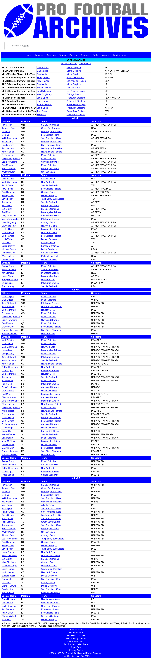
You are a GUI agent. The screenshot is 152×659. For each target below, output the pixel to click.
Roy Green (7, 125)
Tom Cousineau (9, 387)
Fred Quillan (7, 518)
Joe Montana (8, 525)
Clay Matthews (9, 216)
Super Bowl (76, 647)
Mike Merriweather (10, 219)
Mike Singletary (44, 94)
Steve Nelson (8, 404)
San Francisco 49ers (51, 138)
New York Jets (73, 88)
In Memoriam (76, 629)
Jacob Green (8, 185)
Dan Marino (42, 71)
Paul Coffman (8, 522)
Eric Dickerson (44, 91)
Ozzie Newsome (9, 162)
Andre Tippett (8, 411)
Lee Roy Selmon (10, 539)
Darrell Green (8, 569)
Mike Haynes (43, 81)
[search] (48, 46)
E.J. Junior (7, 209)
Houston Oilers (48, 310)
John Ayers (7, 508)
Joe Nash (6, 202)
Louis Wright (8, 239)
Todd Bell (6, 242)
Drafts (96, 55)
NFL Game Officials (76, 635)
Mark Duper (7, 300)
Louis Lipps (42, 98)
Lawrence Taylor (9, 226)
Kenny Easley (43, 77)
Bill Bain (5, 135)
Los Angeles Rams (75, 91)
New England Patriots (51, 152)
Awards (105, 55)
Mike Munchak (8, 310)
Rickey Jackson (9, 555)
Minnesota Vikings (50, 273)
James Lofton (8, 128)
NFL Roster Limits (75, 641)
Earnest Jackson (10, 330)
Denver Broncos (49, 239)
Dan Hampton (8, 192)
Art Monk (6, 131)
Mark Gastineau (44, 88)
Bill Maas (41, 114)
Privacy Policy (76, 650)
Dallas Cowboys (49, 195)
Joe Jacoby (7, 142)
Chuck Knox (43, 67)
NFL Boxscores (76, 632)
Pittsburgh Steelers (76, 98)
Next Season (85, 63)
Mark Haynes (8, 232)
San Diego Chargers (51, 330)
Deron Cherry (8, 246)
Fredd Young (8, 286)
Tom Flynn (42, 111)
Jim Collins (7, 205)
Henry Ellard (7, 276)
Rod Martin (7, 212)
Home (28, 55)
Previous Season (69, 63)
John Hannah (8, 152)
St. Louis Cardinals (50, 125)
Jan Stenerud (8, 273)
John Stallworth (9, 303)
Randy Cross (8, 145)
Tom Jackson (8, 391)
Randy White (8, 195)
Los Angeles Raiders (76, 81)
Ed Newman (7, 155)
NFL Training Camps (76, 638)
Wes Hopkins (8, 256)
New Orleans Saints (50, 555)
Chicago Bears (74, 94)
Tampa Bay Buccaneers (52, 199)
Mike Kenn (7, 505)
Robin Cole (7, 384)
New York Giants (49, 226)
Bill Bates (6, 619)
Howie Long (7, 189)
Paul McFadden (44, 104)
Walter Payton (8, 172)
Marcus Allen (8, 327)
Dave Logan (7, 199)
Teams (62, 55)
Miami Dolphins (74, 67)
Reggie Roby (8, 266)
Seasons (51, 55)
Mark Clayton (8, 296)
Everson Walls (8, 576)
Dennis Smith (8, 259)
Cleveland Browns (50, 162)
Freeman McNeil (9, 333)
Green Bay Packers (76, 111)
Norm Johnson (9, 269)
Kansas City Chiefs (76, 114)
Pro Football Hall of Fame (76, 644)
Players (73, 55)
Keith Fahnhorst (9, 138)
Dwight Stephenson (11, 158)
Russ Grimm (8, 148)
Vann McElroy (8, 441)
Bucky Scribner (9, 606)
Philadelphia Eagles (76, 104)
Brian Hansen (8, 599)
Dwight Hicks (8, 589)
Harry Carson (8, 552)
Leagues (39, 55)
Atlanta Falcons (48, 505)
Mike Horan (7, 603)
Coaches (84, 55)
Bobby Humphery (10, 279)
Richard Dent (8, 179)
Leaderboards (119, 55)
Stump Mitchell (9, 616)
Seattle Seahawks (75, 77)
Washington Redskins (51, 131)
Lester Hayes (8, 229)
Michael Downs (9, 249)
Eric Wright (7, 579)
